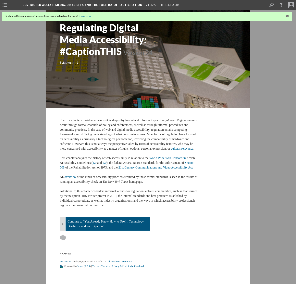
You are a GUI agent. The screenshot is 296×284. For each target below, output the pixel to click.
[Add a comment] (64, 237)
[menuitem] (5, 5)
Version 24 (65, 261)
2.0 (104, 162)
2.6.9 (87, 266)
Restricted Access (82, 5)
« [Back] (62, 223)
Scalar (80, 266)
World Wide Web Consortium (168, 158)
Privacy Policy (119, 266)
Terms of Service (101, 266)
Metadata (127, 261)
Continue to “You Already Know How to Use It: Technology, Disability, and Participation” (106, 224)
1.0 (94, 162)
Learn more (85, 16)
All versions (114, 261)
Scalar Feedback (136, 266)
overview (70, 177)
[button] (281, 5)
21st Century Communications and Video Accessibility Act (155, 167)
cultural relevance (182, 148)
